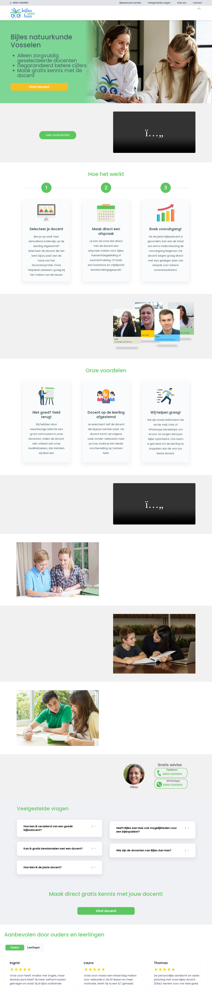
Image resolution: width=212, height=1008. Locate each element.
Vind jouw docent (58, 135)
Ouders (14, 945)
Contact (197, 2)
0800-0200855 (19, 2)
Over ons (181, 2)
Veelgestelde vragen (159, 2)
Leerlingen (33, 945)
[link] (22, 12)
